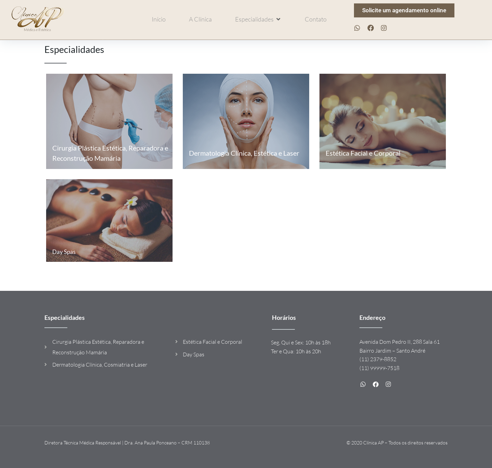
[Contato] (315, 19)
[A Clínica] (200, 19)
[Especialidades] (258, 19)
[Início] (158, 19)
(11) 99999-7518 (379, 368)
